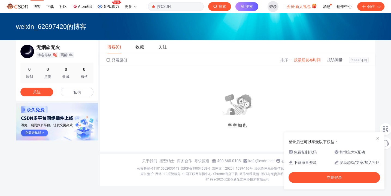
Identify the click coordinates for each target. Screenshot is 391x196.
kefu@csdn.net (261, 161)
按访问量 (334, 60)
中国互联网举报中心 (197, 174)
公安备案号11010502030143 (158, 168)
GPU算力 (109, 5)
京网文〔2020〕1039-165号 (232, 168)
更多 (131, 6)
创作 (371, 6)
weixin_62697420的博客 (51, 26)
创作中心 (344, 6)
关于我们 (149, 161)
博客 (37, 6)
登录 (273, 6)
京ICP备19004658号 (196, 168)
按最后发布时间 (307, 60)
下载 (50, 6)
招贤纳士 (167, 161)
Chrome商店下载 (225, 174)
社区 (63, 6)
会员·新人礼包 (302, 6)
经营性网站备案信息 (269, 168)
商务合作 (184, 161)
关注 (37, 92)
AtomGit (82, 6)
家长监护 (147, 174)
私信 (77, 92)
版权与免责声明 (272, 174)
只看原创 (117, 60)
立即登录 (334, 177)
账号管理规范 (249, 174)
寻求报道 (202, 161)
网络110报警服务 (167, 174)
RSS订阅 (359, 60)
